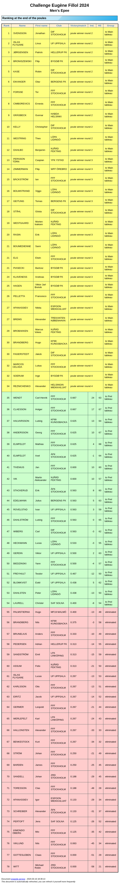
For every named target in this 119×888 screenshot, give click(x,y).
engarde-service (18, 879)
